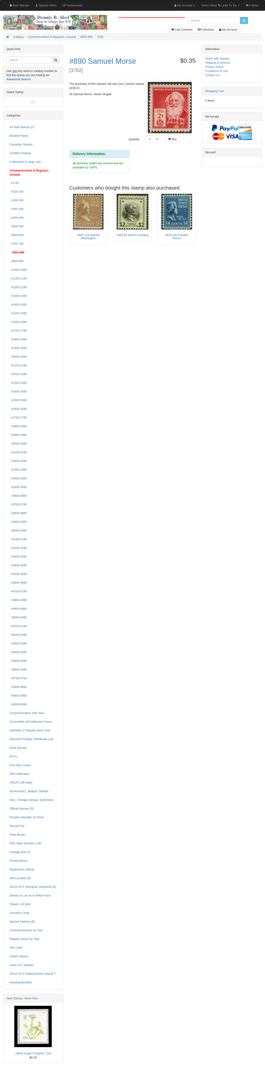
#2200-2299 (18, 374)
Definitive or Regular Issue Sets (30, 730)
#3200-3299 (18, 461)
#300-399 (16, 209)
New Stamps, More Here (22, 998)
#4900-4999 (18, 608)
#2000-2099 (18, 356)
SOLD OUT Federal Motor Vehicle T (33, 973)
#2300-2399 (18, 382)
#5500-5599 (18, 661)
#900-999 (16, 261)
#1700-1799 (18, 330)
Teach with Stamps (217, 58)
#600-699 (16, 235)
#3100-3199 (18, 452)
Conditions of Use (216, 71)
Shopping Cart (214, 91)
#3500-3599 (18, 487)
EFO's (13, 756)
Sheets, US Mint (20, 904)
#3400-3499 (18, 478)
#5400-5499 (18, 652)
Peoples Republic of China (27, 817)
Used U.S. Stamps (21, 965)
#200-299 (16, 200)
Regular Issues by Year (24, 939)
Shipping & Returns (217, 62)
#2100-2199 (18, 365)
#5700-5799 (18, 678)
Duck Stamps (18, 747)
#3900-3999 (18, 521)
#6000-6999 (18, 704)
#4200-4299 (18, 548)
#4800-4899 (18, 600)
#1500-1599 (18, 313)
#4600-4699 (18, 582)
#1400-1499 (18, 304)
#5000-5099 (18, 617)
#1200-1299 (18, 287)
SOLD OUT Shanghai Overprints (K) (33, 886)
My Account (228, 29)
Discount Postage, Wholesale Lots (32, 739)
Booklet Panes (19, 135)
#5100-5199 (18, 626)
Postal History (18, 860)
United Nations (19, 956)
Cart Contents (182, 29)
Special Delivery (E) (22, 921)
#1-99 (14, 183)
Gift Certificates (19, 773)
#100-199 (16, 191)
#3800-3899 (18, 513)
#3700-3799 (18, 504)
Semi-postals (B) (20, 878)
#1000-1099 (18, 269)
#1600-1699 (18, 322)
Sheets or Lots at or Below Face (30, 895)
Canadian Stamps (21, 144)
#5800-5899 (18, 687)
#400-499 (16, 217)
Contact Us (212, 75)
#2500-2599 (18, 400)
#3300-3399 (18, 469)
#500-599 (16, 226)
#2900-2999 (18, 435)
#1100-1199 (18, 278)
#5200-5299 (18, 634)
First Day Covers (20, 765)
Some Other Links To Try (220, 5)
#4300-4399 (18, 556)
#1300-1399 (18, 296)
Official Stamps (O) (22, 808)
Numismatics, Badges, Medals (29, 791)
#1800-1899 (18, 339)
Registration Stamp (22, 869)
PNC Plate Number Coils (25, 843)
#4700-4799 (18, 591)
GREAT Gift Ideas (21, 782)
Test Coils (16, 947)
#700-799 (16, 243)
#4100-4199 (18, 539)
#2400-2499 (18, 391)
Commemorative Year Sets (27, 713)
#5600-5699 (18, 669)
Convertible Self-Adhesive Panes (31, 721)
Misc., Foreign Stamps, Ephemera (31, 800)
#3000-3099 (18, 443)
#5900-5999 (18, 695)
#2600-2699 (18, 408)
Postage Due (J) (20, 852)
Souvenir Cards (20, 913)
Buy (172, 139)
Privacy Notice (214, 66)
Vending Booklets (21, 982)
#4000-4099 (18, 530)
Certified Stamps (20, 153)
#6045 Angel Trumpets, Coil (33, 1053)
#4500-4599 (18, 574)
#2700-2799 (18, 417)
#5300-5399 (18, 643)
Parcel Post (17, 826)
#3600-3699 (18, 495)
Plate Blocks (17, 834)
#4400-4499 (18, 565)
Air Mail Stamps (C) (22, 127)
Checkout (206, 29)
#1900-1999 (18, 348)
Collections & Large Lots (25, 161)
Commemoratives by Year (26, 930)
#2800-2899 (18, 426)
